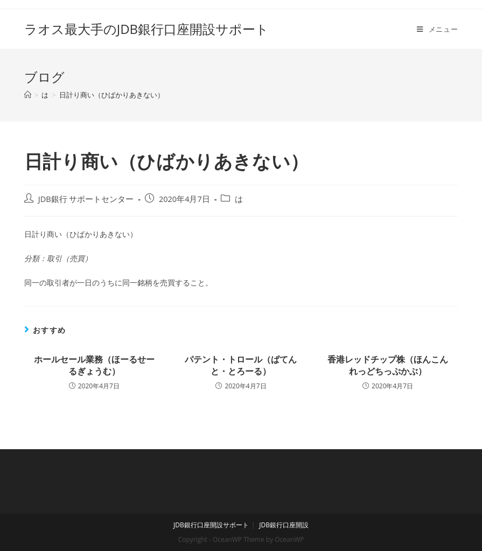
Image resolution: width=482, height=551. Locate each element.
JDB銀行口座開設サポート (211, 524)
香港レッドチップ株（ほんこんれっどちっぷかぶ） (387, 365)
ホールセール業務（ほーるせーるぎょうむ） (94, 365)
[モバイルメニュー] (437, 29)
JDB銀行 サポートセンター (86, 199)
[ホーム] (27, 95)
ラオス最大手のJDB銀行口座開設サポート (146, 29)
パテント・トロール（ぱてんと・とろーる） (241, 365)
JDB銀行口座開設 (284, 524)
